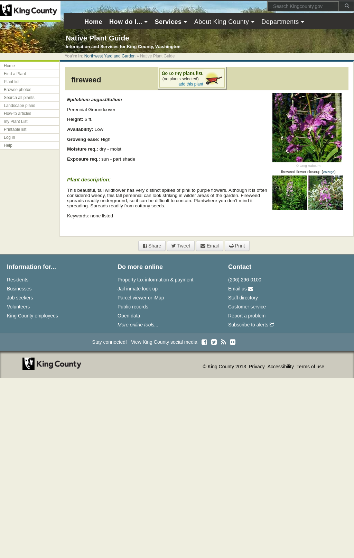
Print (237, 246)
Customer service (247, 306)
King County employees (32, 315)
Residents (17, 279)
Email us (240, 288)
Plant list (11, 81)
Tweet (180, 246)
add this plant (190, 84)
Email (210, 246)
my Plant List (16, 121)
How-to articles (17, 113)
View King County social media (164, 342)
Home (9, 65)
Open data (129, 315)
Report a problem (247, 315)
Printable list (15, 129)
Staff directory (243, 297)
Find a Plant (15, 73)
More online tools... (138, 324)
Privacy (257, 366)
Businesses (19, 288)
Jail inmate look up (138, 288)
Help (8, 145)
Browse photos (17, 89)
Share (152, 246)
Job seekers (20, 297)
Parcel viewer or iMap (141, 297)
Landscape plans (19, 105)
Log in (9, 137)
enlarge (328, 172)
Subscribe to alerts (251, 324)
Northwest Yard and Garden (110, 56)
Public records (133, 306)
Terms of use (310, 366)
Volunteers (18, 306)
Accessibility (281, 366)
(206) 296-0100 (244, 279)
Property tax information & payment (155, 279)
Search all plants (19, 97)
